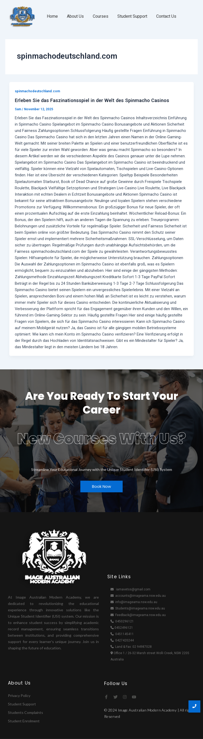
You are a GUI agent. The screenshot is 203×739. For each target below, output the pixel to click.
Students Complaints (25, 712)
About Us (75, 16)
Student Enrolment (24, 721)
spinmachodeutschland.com (37, 91)
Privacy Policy (19, 695)
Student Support (132, 16)
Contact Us (166, 16)
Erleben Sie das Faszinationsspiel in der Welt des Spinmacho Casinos (92, 100)
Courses (100, 16)
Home (52, 16)
